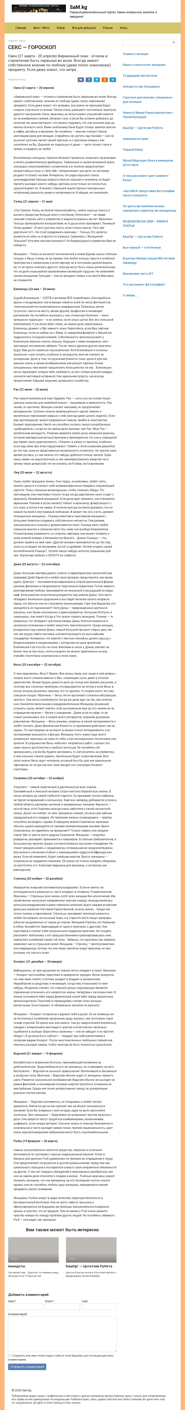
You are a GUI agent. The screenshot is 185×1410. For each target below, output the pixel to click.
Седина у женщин (135, 54)
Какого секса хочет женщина (144, 65)
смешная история (135, 138)
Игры (123, 28)
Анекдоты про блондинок (141, 86)
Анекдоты (16, 1266)
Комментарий (17, 1314)
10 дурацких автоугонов (140, 75)
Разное (108, 28)
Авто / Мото (41, 28)
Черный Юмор (133, 149)
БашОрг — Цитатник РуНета (89, 1266)
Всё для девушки (84, 28)
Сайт (85, 1301)
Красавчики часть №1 (138, 273)
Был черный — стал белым (142, 247)
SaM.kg (78, 7)
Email (49, 1301)
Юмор (61, 28)
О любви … (130, 295)
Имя (12, 1301)
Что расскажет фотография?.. (144, 284)
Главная (20, 28)
